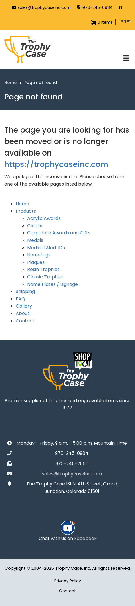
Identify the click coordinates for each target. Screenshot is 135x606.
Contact (25, 321)
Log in (124, 21)
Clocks (34, 225)
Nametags (39, 255)
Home (22, 203)
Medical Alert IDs (46, 247)
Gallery (24, 306)
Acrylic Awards (44, 218)
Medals (35, 240)
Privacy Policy (67, 581)
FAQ (20, 299)
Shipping (25, 291)
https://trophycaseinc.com (56, 164)
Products (26, 211)
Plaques (36, 262)
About (22, 313)
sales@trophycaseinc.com (44, 7)
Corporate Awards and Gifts (58, 233)
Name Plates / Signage (52, 284)
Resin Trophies (43, 269)
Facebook (85, 538)
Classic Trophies (45, 277)
